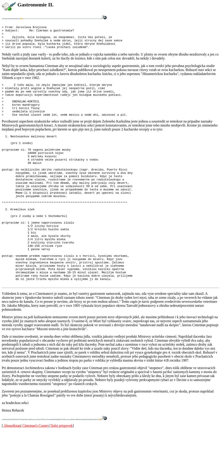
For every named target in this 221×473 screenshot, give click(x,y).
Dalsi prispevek (62, 467)
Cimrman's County (35, 467)
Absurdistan (12, 467)
